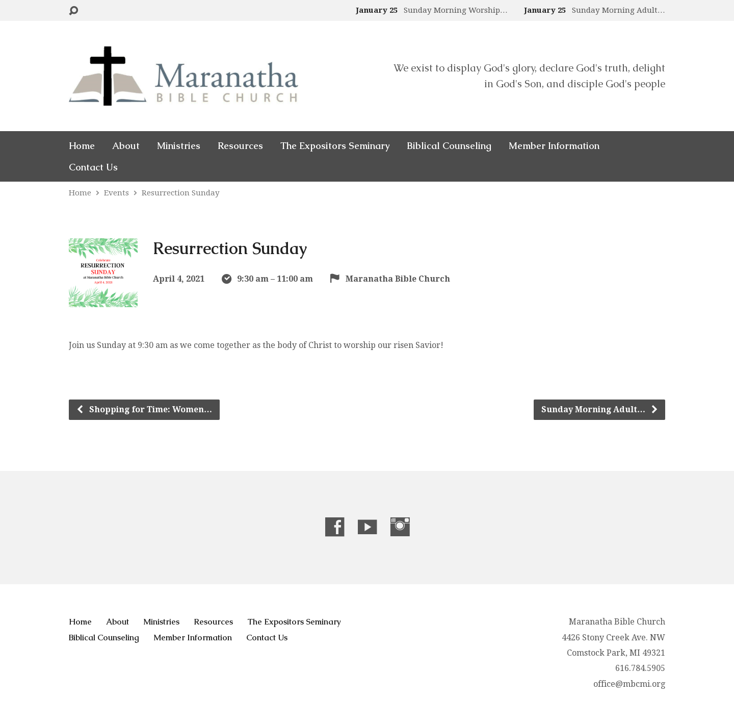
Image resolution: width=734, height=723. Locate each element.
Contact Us (93, 167)
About (126, 146)
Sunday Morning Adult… (600, 409)
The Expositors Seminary (334, 146)
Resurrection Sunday (181, 192)
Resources (240, 146)
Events (116, 192)
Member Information (554, 146)
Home (82, 146)
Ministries (178, 146)
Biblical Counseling (449, 146)
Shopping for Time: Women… (144, 409)
